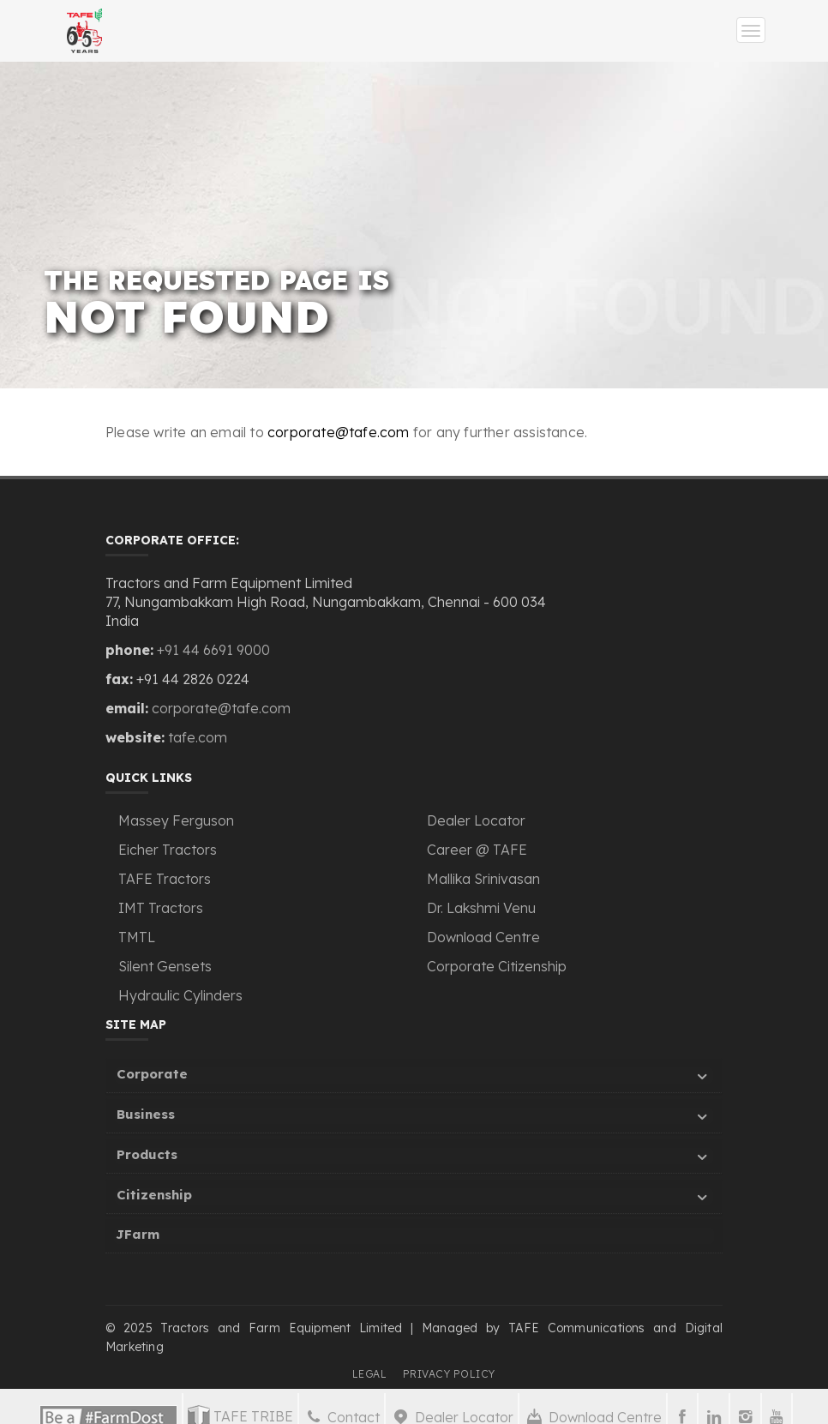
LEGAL (369, 1373)
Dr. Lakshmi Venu (481, 907)
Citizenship (415, 1197)
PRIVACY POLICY (449, 1373)
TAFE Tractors (164, 878)
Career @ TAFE (477, 849)
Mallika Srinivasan (483, 878)
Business (415, 1116)
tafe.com (197, 737)
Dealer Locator (476, 820)
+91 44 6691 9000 (213, 649)
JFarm (137, 1234)
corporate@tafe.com (338, 432)
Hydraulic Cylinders (180, 995)
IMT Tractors (160, 907)
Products (415, 1157)
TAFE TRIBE (240, 1414)
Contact (342, 1415)
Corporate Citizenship (497, 966)
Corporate (415, 1076)
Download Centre (483, 937)
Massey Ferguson (176, 820)
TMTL (136, 937)
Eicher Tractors (167, 849)
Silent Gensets (165, 966)
